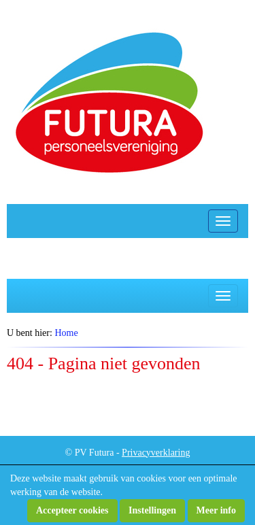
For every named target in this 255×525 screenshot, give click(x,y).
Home (66, 333)
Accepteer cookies (72, 510)
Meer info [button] (216, 510)
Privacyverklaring (156, 452)
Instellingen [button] (152, 510)
